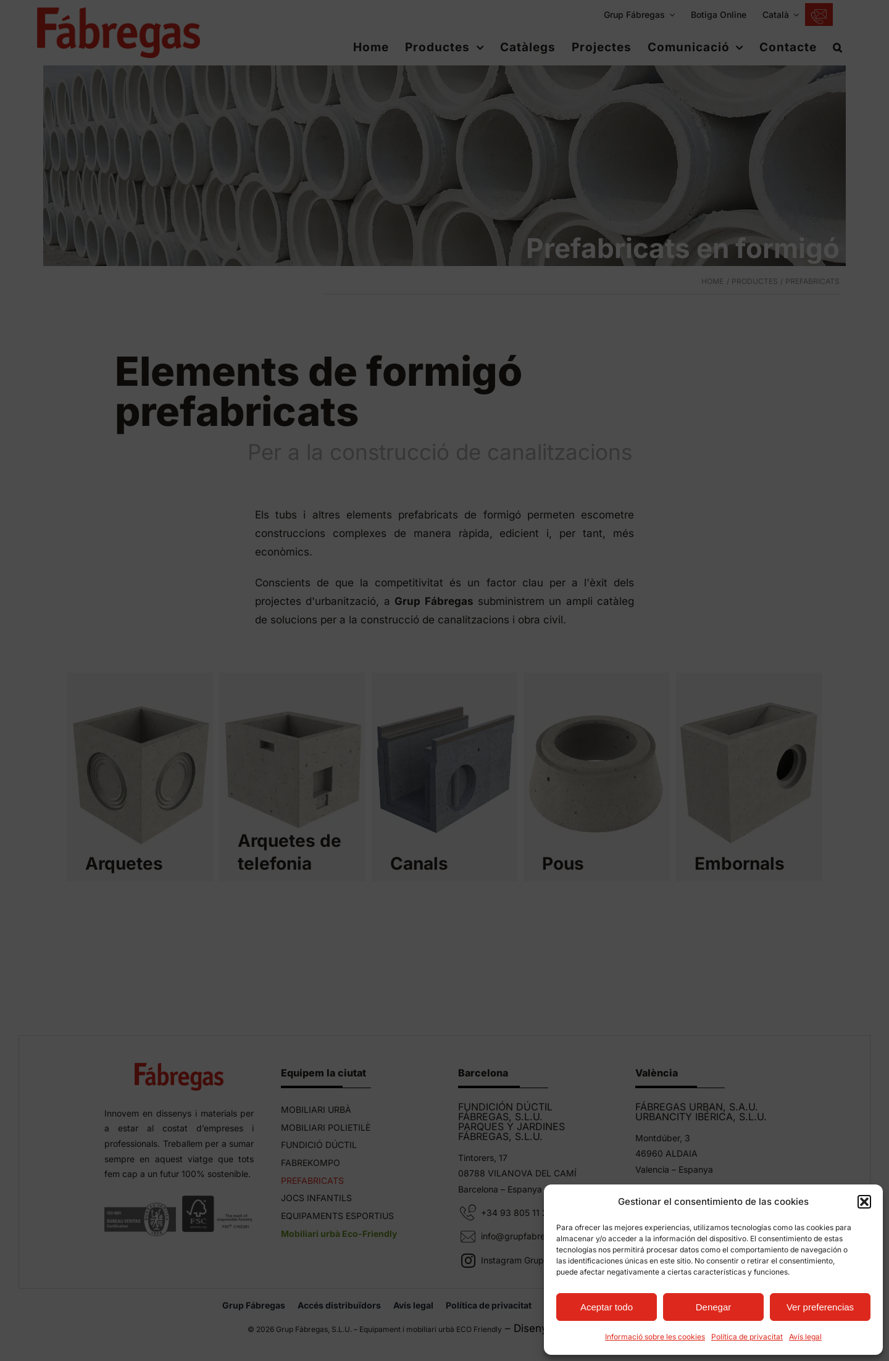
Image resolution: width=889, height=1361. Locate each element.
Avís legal (805, 1336)
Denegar (714, 1307)
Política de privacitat (747, 1336)
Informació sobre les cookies (655, 1336)
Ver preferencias (820, 1307)
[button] (864, 1202)
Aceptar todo (606, 1307)
